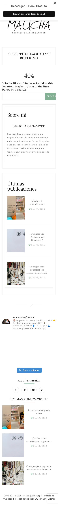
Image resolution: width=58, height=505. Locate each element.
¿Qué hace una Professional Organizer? (37, 236)
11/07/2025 (38, 209)
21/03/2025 (38, 245)
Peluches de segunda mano (37, 203)
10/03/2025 (38, 277)
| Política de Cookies (23, 498)
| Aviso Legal (36, 495)
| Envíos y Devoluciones (44, 498)
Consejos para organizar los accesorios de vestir (36, 269)
